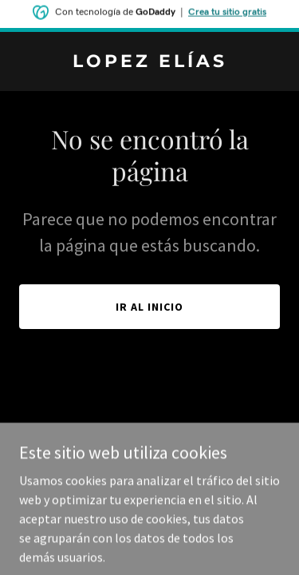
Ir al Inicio (149, 306)
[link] (149, 62)
